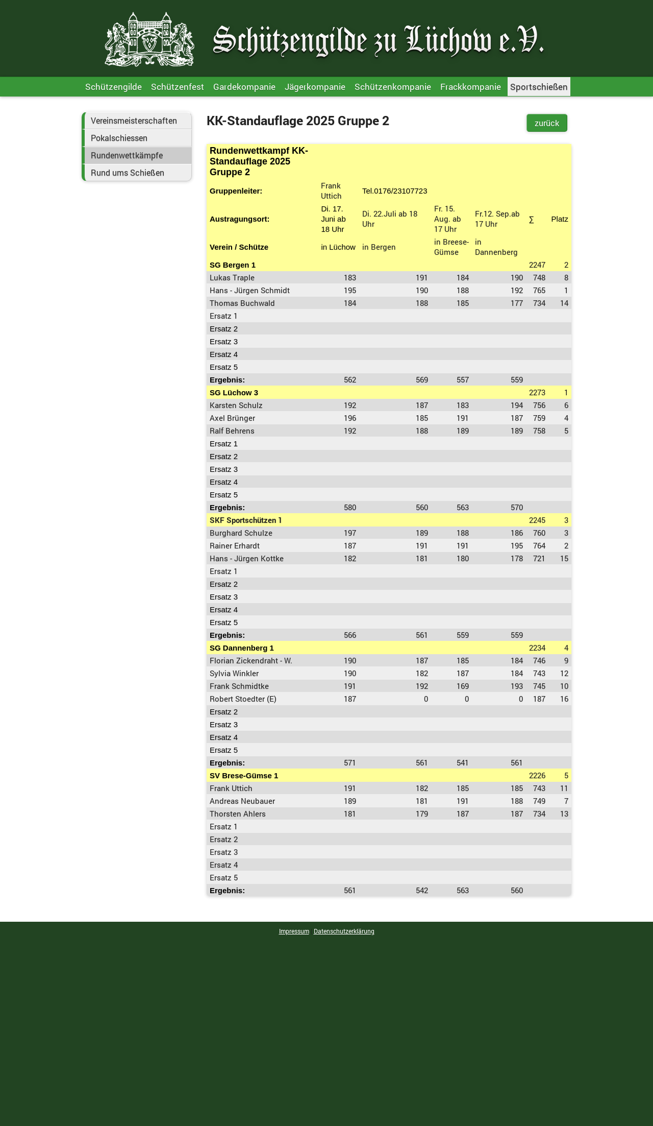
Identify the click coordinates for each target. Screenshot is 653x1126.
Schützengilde (113, 86)
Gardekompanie (244, 86)
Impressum (294, 931)
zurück (547, 122)
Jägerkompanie (315, 86)
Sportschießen (539, 86)
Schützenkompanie (393, 86)
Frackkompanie (470, 86)
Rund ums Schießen (127, 172)
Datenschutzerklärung (344, 931)
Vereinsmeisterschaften (134, 120)
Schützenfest (177, 86)
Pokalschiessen (119, 138)
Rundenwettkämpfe (127, 155)
